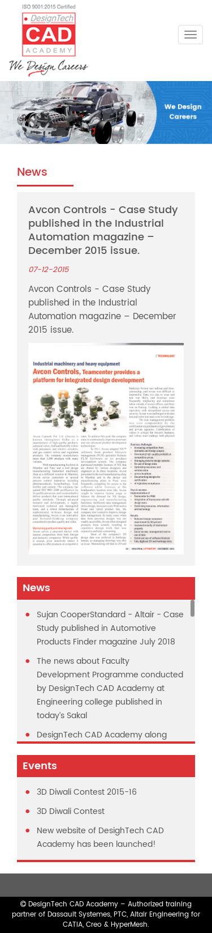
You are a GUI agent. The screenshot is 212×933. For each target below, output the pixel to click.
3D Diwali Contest (71, 811)
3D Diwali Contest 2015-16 (87, 792)
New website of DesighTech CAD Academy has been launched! (100, 837)
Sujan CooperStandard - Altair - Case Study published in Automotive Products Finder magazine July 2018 (110, 628)
